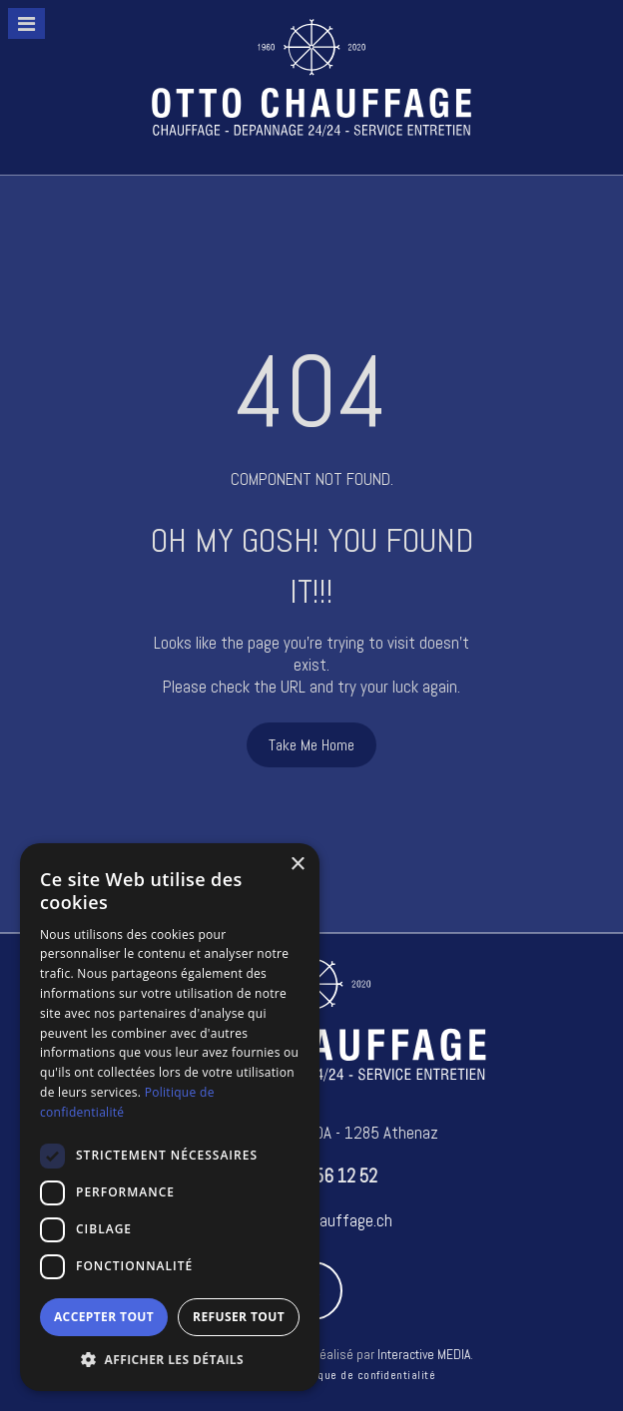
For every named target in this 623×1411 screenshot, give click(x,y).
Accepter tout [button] (104, 1316)
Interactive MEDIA (423, 1354)
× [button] (297, 864)
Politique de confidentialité (362, 1375)
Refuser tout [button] (239, 1316)
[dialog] (169, 1117)
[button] (170, 1360)
